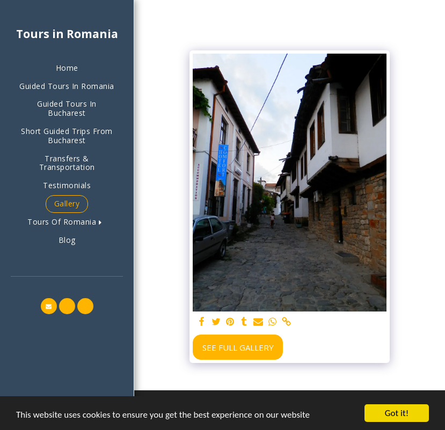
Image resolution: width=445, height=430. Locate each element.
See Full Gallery (238, 347)
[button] (67, 222)
